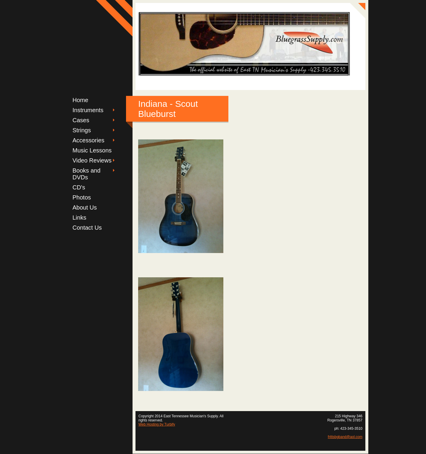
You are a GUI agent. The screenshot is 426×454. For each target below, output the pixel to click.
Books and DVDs (86, 174)
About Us (84, 207)
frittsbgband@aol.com (345, 437)
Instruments (87, 110)
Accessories (88, 140)
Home (80, 100)
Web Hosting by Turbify (156, 424)
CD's (78, 187)
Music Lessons (92, 150)
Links (79, 217)
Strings (81, 130)
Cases (80, 120)
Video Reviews (92, 160)
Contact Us (87, 227)
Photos (81, 197)
